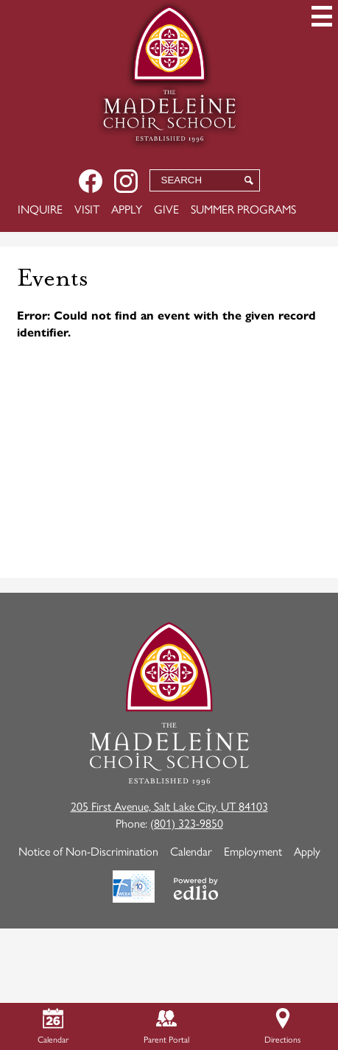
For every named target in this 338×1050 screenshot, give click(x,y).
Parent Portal (166, 1027)
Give (166, 208)
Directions (282, 1027)
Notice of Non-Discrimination (88, 850)
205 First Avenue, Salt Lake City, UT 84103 (169, 805)
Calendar (191, 850)
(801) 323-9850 (186, 822)
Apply (126, 208)
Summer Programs (243, 208)
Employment (253, 850)
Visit (86, 208)
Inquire (40, 208)
